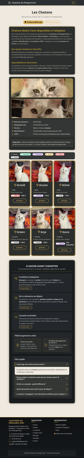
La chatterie (36, 430)
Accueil (35, 425)
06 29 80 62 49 (16, 439)
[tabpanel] (42, 141)
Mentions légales (61, 425)
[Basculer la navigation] (73, 3)
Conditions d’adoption (62, 427)
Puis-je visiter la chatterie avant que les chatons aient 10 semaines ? (38, 378)
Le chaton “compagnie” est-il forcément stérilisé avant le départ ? (41, 394)
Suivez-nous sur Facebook (64, 433)
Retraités (35, 435)
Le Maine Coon (37, 433)
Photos (19, 201)
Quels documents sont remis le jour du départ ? (34, 389)
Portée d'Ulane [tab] (52, 22)
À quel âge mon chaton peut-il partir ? (31, 364)
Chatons (35, 427)
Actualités (36, 438)
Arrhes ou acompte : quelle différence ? (31, 384)
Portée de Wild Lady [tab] (33, 22)
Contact (35, 441)
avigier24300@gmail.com (20, 441)
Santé (57, 430)
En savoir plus (25, 288)
